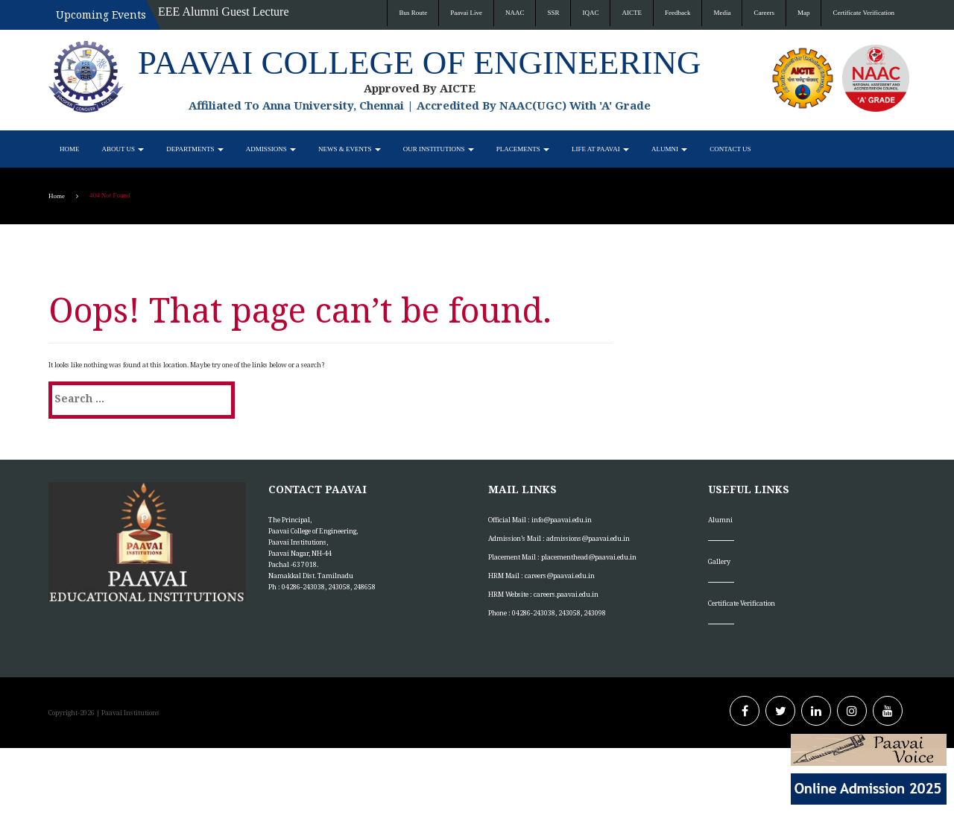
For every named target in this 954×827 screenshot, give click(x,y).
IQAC (590, 12)
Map (803, 12)
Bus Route (413, 12)
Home (70, 149)
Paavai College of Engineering (419, 62)
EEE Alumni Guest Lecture (223, 11)
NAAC (515, 12)
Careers (764, 12)
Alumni (669, 149)
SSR (553, 12)
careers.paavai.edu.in (566, 594)
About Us (123, 149)
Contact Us (730, 149)
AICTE (632, 12)
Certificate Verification (863, 12)
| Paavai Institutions (127, 712)
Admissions (271, 149)
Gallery (719, 561)
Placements (522, 149)
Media (721, 12)
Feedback (677, 12)
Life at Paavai (600, 149)
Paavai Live (466, 12)
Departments (194, 149)
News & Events (349, 149)
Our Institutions (438, 149)
